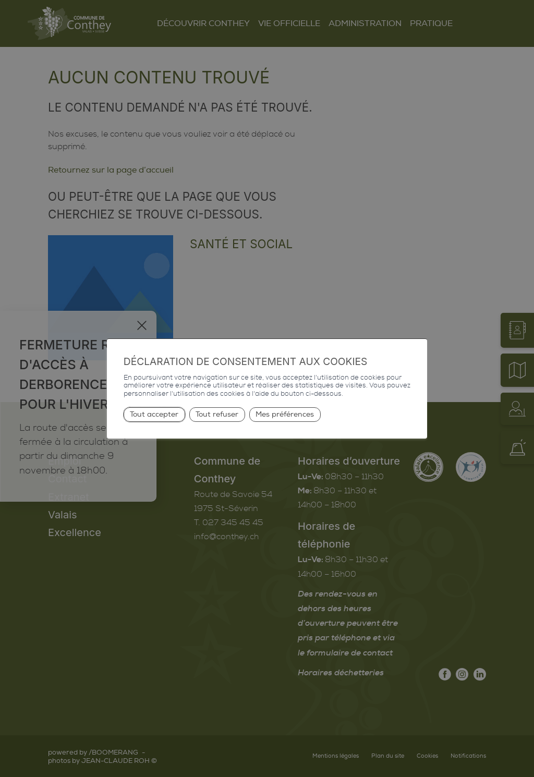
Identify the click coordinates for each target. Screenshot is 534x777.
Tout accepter (154, 414)
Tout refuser (217, 414)
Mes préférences (285, 414)
